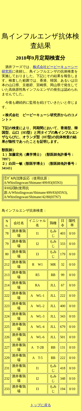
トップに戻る (40, 405)
